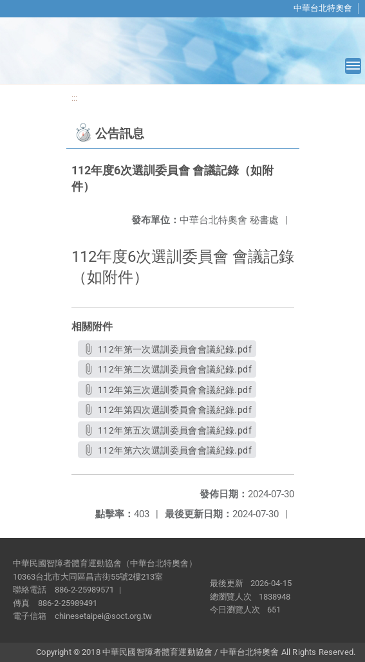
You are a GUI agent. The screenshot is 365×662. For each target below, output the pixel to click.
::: (74, 98)
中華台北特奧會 (323, 8)
